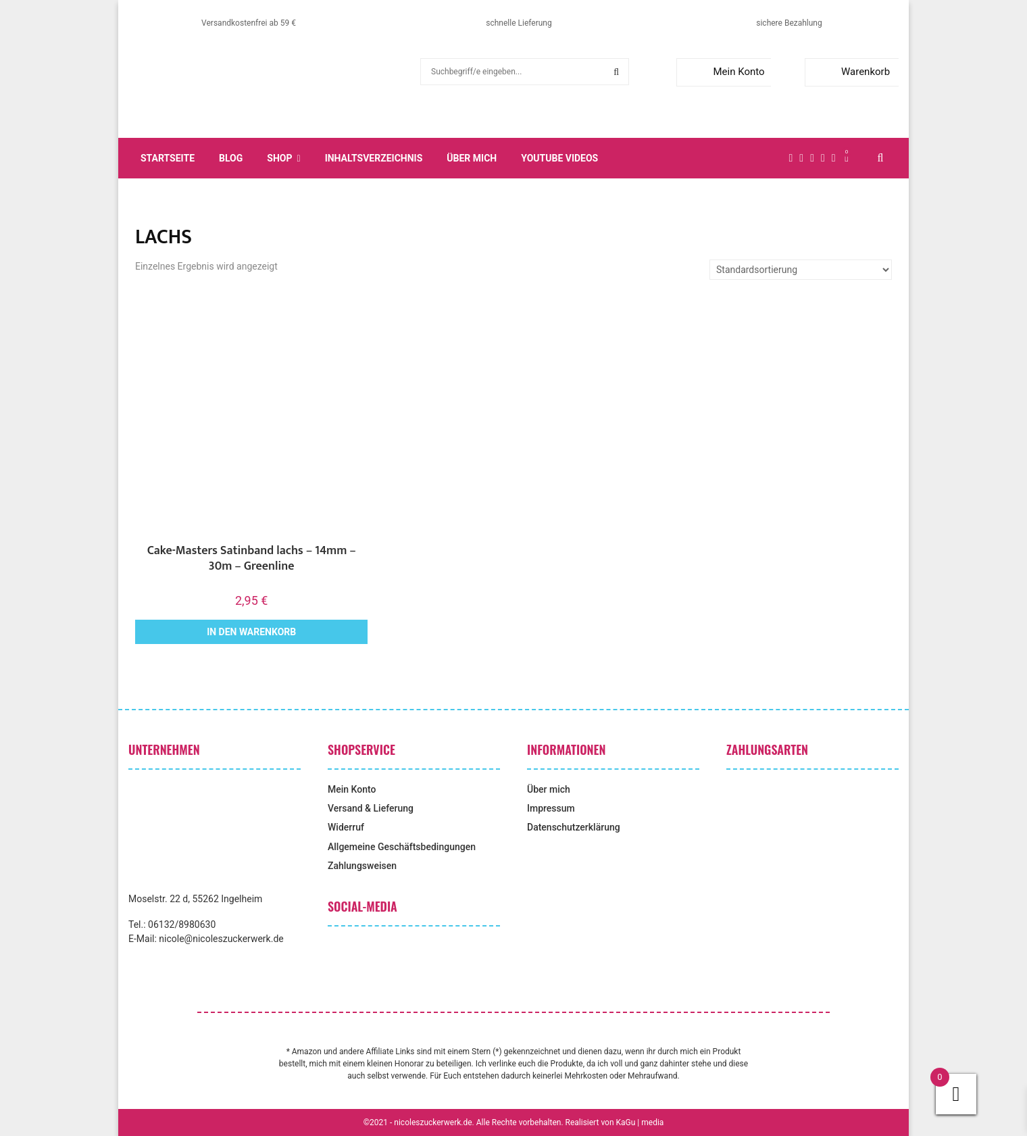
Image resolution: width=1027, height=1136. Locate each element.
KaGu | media (640, 1122)
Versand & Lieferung (371, 808)
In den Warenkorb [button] (251, 631)
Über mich (472, 158)
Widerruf (346, 827)
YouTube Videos (559, 158)
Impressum (551, 808)
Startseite (168, 158)
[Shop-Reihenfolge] (800, 270)
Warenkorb (850, 72)
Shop (279, 158)
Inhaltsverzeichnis (374, 158)
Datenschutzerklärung (573, 827)
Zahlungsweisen (362, 865)
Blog (231, 158)
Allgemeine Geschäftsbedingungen (402, 846)
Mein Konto (723, 72)
